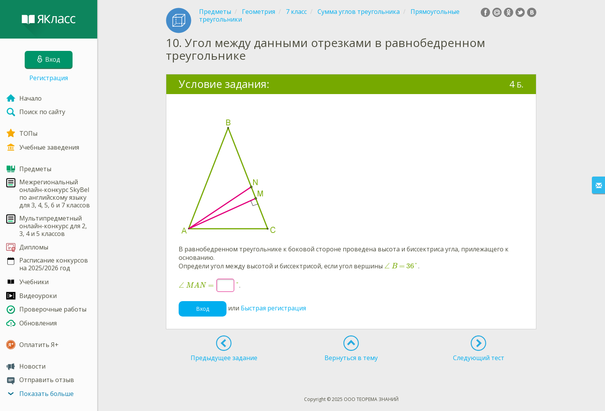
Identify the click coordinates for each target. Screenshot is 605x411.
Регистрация (48, 78)
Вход (202, 308)
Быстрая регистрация (273, 308)
